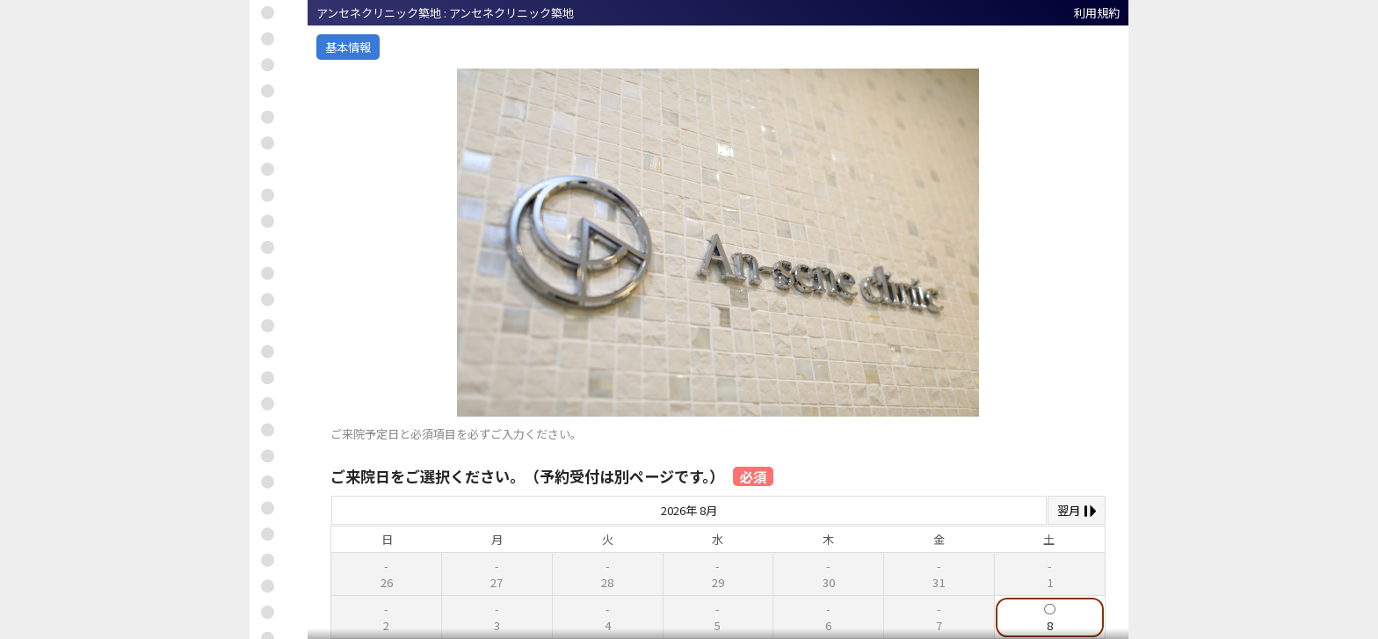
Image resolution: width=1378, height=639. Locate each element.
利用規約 (1097, 12)
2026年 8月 (689, 510)
